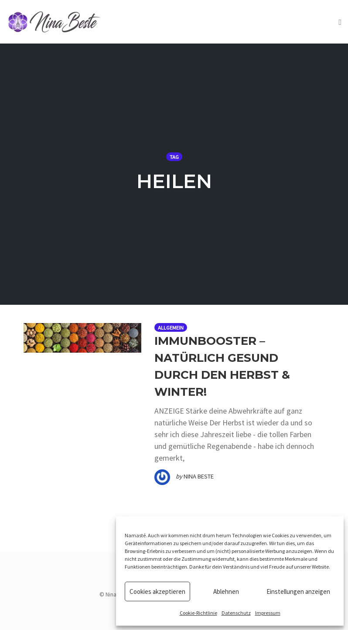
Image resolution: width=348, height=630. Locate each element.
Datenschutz (236, 613)
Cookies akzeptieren (157, 591)
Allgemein (171, 327)
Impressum (267, 613)
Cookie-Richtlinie (198, 613)
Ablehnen (226, 591)
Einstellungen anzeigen (298, 591)
